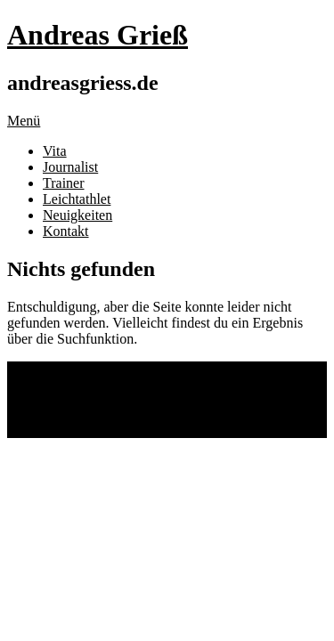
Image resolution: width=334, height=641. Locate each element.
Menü (23, 120)
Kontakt (66, 231)
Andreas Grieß (97, 35)
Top (18, 429)
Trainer (64, 183)
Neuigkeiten (77, 215)
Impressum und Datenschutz (124, 399)
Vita (55, 150)
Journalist (70, 166)
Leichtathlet (76, 199)
